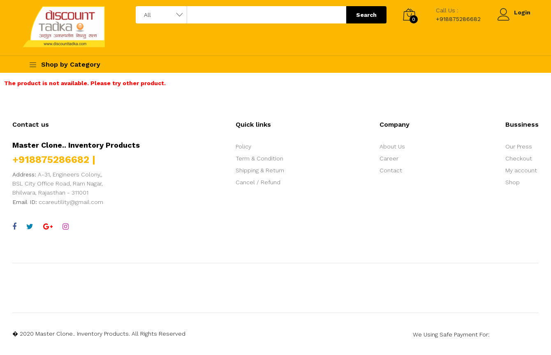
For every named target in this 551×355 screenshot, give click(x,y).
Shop (512, 182)
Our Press (518, 146)
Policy (243, 146)
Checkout (518, 158)
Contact (391, 170)
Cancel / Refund (258, 182)
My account (521, 170)
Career (389, 158)
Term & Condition (259, 158)
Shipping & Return (260, 170)
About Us (392, 146)
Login (522, 12)
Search (366, 15)
